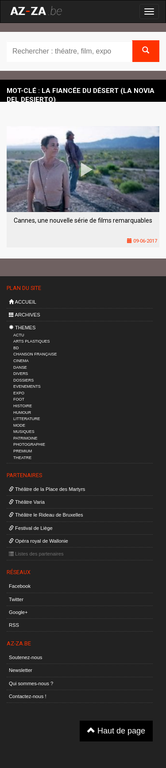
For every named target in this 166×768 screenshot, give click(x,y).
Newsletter (20, 670)
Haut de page (116, 730)
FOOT (18, 399)
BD (16, 348)
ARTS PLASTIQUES (31, 341)
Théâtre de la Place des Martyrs (47, 489)
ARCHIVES (24, 314)
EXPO (18, 393)
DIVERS (20, 373)
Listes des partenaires (36, 553)
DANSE (20, 367)
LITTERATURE (26, 419)
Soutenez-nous (25, 657)
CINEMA (21, 361)
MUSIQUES (24, 431)
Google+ (18, 612)
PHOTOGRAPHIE (29, 444)
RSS (14, 625)
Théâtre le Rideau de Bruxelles (46, 514)
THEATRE (22, 457)
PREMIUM (22, 451)
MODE (19, 425)
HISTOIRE (22, 406)
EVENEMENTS (27, 386)
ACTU (18, 335)
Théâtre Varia (27, 502)
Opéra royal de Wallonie (38, 541)
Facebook (20, 586)
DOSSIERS (23, 380)
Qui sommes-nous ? (31, 683)
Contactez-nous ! (27, 696)
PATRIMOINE (25, 438)
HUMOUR (22, 412)
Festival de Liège (31, 528)
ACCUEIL (22, 302)
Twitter (16, 599)
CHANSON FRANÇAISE (35, 354)
